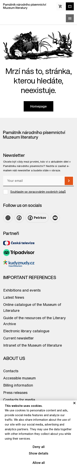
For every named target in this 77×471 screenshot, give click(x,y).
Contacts (10, 371)
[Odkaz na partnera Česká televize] (18, 243)
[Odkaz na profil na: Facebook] (19, 218)
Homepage (38, 106)
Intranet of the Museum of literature (32, 345)
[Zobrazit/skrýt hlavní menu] (70, 18)
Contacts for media (19, 399)
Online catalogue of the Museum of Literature (32, 307)
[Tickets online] (70, 6)
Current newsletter (18, 338)
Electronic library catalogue (26, 331)
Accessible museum (19, 378)
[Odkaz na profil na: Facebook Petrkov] (37, 218)
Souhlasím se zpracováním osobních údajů (38, 191)
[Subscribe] (69, 181)
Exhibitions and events (22, 290)
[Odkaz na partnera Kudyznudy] (18, 263)
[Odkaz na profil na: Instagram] (8, 218)
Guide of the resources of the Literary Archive (34, 321)
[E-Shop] (60, 6)
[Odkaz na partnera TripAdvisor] (18, 252)
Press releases (15, 392)
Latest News (13, 297)
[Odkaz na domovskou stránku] (24, 6)
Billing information (18, 385)
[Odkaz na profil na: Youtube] (55, 218)
